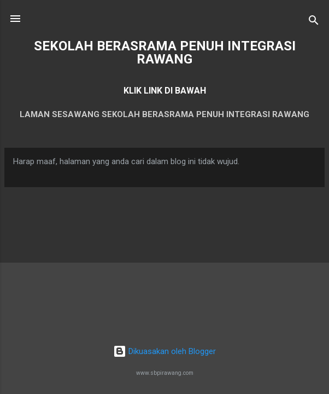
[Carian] (313, 22)
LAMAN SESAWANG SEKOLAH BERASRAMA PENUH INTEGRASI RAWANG (164, 114)
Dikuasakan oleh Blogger (164, 351)
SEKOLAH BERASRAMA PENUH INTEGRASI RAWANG (165, 52)
